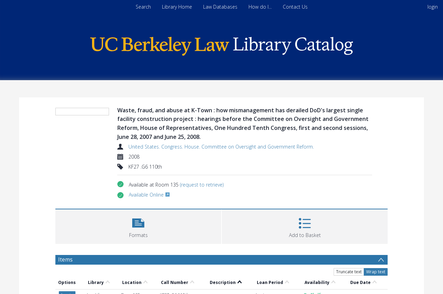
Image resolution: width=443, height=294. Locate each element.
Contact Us (295, 6)
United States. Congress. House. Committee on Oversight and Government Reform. (221, 146)
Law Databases (220, 6)
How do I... (260, 6)
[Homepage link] (221, 44)
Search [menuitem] (143, 6)
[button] (138, 225)
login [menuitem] (432, 6)
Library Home (177, 6)
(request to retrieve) (202, 184)
